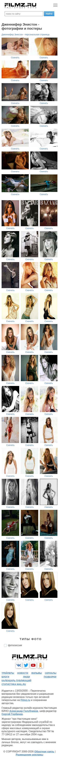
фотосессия (15, 645)
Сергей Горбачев (12, 714)
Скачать (15, 57)
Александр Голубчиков (23, 711)
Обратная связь (44, 751)
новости (22, 673)
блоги (5, 677)
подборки (50, 677)
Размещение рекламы (29, 754)
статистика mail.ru (14, 684)
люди (26, 677)
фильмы (36, 673)
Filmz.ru (25, 700)
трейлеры (8, 673)
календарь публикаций (16, 680)
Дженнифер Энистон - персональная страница (25, 34)
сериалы (50, 673)
